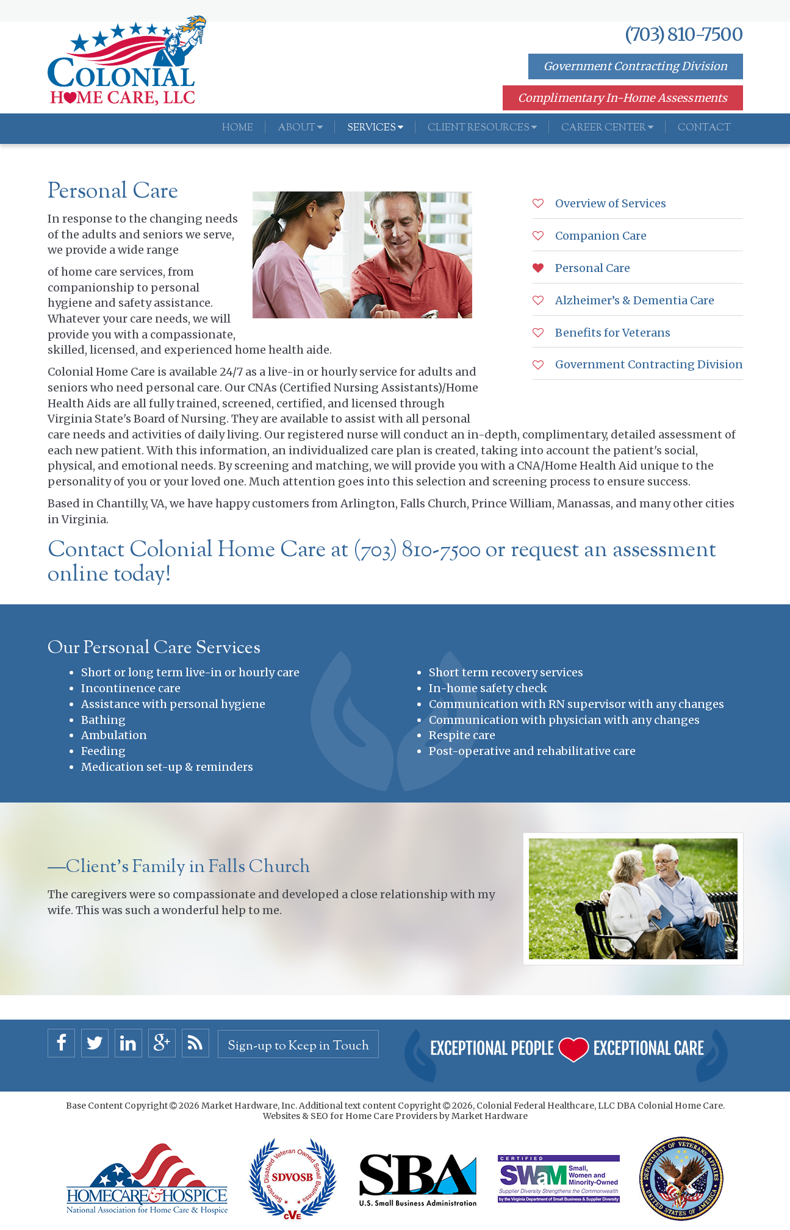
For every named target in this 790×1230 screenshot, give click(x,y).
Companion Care (600, 236)
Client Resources (482, 128)
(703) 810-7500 (684, 34)
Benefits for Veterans (611, 333)
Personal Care (591, 268)
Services (375, 128)
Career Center (607, 128)
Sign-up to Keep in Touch (298, 1046)
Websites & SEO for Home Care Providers (351, 1115)
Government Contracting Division (636, 66)
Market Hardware (489, 1115)
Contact (704, 128)
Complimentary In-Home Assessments (623, 98)
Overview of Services (609, 203)
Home (237, 128)
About (300, 128)
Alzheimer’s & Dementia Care (633, 300)
